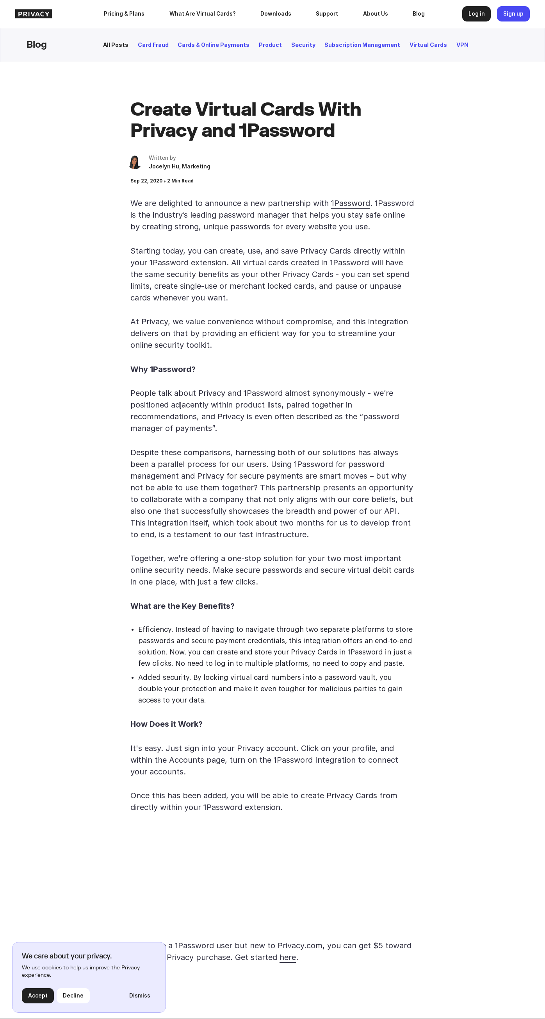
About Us (375, 14)
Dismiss (139, 995)
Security (303, 44)
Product (270, 44)
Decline (73, 995)
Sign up (513, 14)
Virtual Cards (428, 44)
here (288, 957)
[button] (276, 14)
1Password (350, 203)
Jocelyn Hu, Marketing (179, 166)
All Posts (115, 44)
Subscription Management (362, 44)
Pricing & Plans (124, 14)
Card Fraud (153, 44)
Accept (38, 995)
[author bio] (134, 161)
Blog (419, 14)
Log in (476, 14)
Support (327, 14)
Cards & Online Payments (213, 44)
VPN (462, 44)
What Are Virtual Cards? (202, 14)
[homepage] (55, 14)
